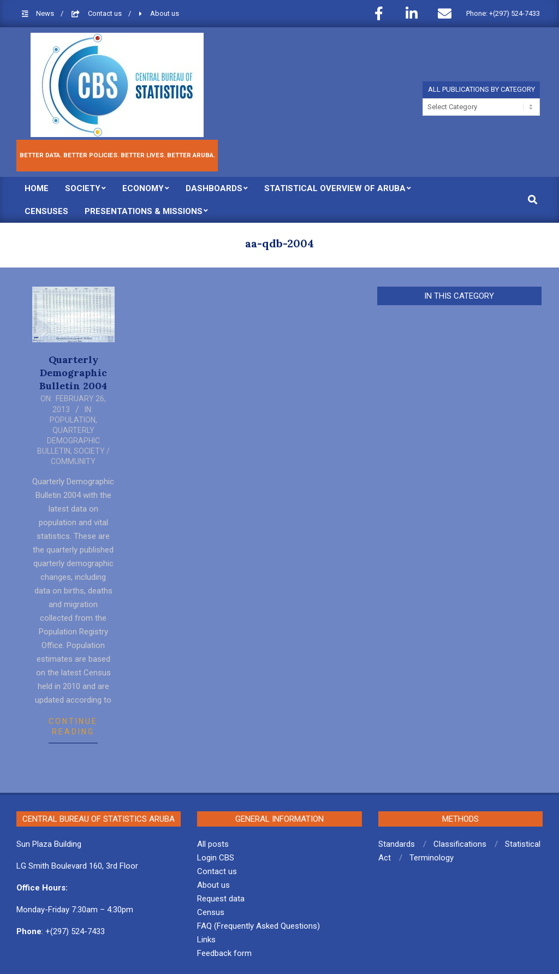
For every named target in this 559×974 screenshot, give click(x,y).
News (46, 13)
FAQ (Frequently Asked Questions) (258, 926)
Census (210, 912)
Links (206, 940)
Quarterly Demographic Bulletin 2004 (73, 372)
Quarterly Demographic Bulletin (68, 440)
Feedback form (224, 953)
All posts (213, 844)
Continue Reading (73, 726)
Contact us (105, 13)
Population (73, 419)
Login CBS (215, 858)
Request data (221, 899)
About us (164, 13)
